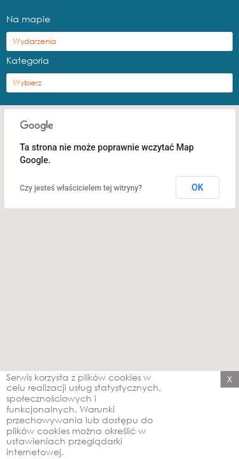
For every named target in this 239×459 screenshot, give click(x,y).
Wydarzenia (34, 41)
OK (198, 187)
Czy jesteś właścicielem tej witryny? (81, 188)
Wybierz (27, 82)
